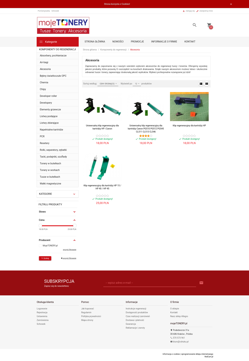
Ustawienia (42, 316)
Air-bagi (44, 62)
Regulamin (86, 312)
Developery (46, 102)
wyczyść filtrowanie (69, 250)
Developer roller (48, 96)
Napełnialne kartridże (51, 129)
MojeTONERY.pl (50, 245)
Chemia (44, 82)
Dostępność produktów (137, 312)
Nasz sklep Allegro (179, 316)
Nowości (117, 41)
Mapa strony (87, 320)
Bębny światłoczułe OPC (53, 75)
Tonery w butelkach (50, 163)
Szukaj (45, 258)
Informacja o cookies (171, 354)
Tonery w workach (50, 170)
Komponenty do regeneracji (57, 49)
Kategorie (48, 42)
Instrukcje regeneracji (136, 308)
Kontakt (189, 41)
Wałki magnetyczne (50, 183)
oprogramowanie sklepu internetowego (197, 354)
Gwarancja (131, 324)
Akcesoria (45, 69)
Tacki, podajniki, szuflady (53, 156)
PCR (42, 136)
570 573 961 (177, 338)
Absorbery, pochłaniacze (53, 55)
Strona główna (95, 41)
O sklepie (174, 308)
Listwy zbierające (49, 122)
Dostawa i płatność (135, 320)
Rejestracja (42, 312)
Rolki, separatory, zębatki (53, 149)
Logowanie (42, 308)
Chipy (43, 89)
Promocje (137, 41)
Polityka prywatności (91, 316)
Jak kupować (87, 308)
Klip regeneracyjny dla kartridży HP (189, 125)
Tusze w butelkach (50, 176)
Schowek (41, 324)
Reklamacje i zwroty (135, 328)
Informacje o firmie (164, 41)
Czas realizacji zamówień (138, 316)
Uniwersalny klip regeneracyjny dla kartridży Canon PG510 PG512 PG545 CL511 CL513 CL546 (146, 128)
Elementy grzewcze (50, 109)
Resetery (44, 143)
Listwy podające (49, 116)
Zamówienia (43, 320)
